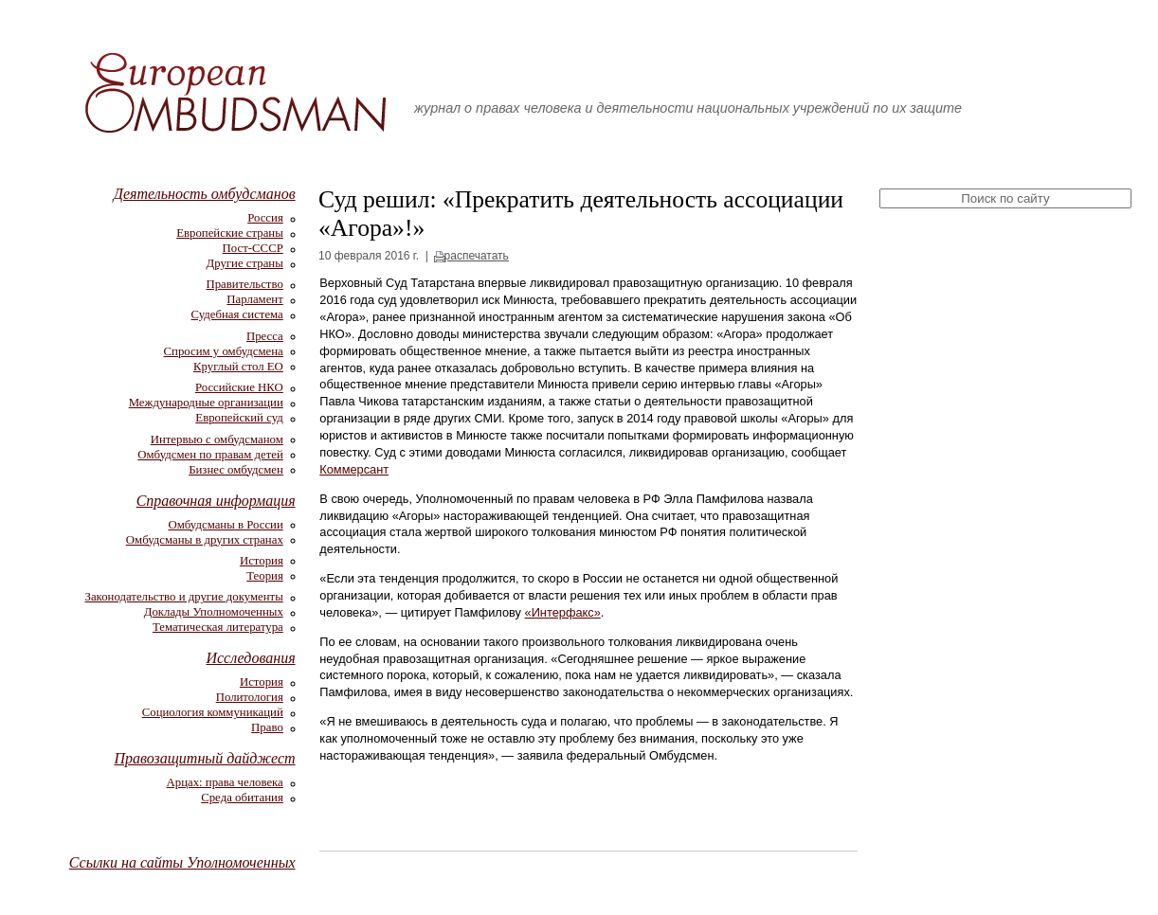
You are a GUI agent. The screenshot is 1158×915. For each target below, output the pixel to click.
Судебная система (237, 314)
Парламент (254, 299)
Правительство (244, 284)
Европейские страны (229, 233)
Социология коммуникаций (212, 712)
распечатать (476, 255)
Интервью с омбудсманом (217, 439)
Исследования (250, 658)
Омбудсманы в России (226, 524)
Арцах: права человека (225, 782)
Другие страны (245, 263)
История (261, 560)
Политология (249, 697)
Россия (265, 217)
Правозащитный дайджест (204, 758)
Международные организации (206, 402)
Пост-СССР (253, 248)
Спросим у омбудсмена (223, 351)
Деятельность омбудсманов (205, 194)
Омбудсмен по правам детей (210, 454)
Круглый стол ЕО (238, 366)
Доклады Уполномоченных (213, 612)
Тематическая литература (218, 627)
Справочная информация (216, 501)
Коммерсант (354, 469)
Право (267, 727)
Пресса (264, 336)
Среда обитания (242, 797)
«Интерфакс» (563, 612)
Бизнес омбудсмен (236, 469)
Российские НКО (239, 387)
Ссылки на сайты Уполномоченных (182, 862)
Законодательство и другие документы (184, 596)
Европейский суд (238, 417)
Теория (264, 576)
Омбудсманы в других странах (204, 540)
